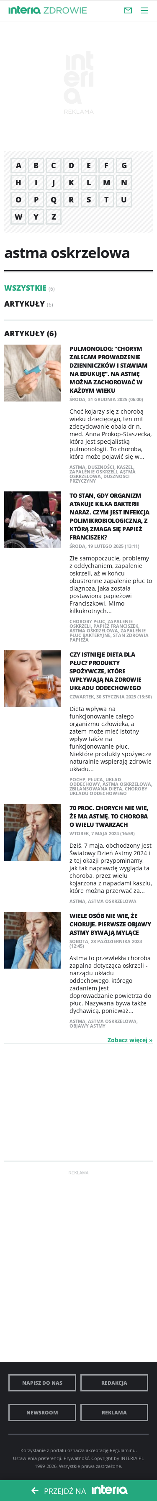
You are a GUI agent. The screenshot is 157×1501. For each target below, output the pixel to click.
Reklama (114, 1412)
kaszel (125, 467)
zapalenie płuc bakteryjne (107, 632)
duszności (101, 467)
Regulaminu (123, 1450)
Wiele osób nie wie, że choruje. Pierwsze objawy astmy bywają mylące (110, 924)
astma (77, 467)
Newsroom (42, 1412)
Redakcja (114, 1382)
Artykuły (24, 304)
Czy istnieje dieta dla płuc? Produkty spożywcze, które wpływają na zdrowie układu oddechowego (105, 671)
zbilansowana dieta (95, 788)
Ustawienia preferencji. (37, 1458)
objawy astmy (87, 1026)
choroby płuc (87, 621)
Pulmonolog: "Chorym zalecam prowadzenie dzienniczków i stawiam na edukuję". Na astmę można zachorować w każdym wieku (108, 369)
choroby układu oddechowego (108, 790)
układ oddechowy (95, 781)
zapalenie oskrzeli (93, 471)
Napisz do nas (42, 1382)
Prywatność (76, 1458)
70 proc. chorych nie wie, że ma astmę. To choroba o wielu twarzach (108, 816)
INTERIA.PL (132, 1458)
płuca (95, 779)
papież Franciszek (115, 626)
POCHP (77, 779)
